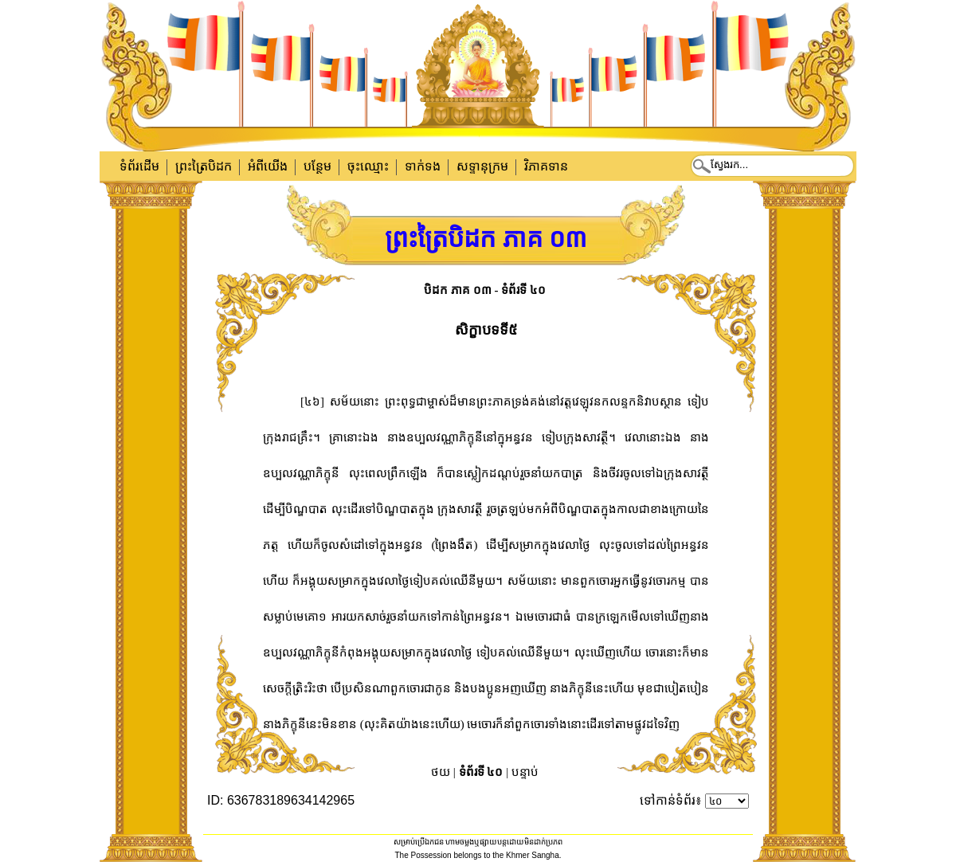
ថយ (440, 772)
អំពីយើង (268, 166)
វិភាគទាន (546, 166)
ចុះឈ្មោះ (368, 166)
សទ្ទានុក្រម (482, 166)
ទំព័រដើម (139, 166)
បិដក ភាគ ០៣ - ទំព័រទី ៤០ (485, 290)
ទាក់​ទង (423, 166)
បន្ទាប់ (525, 772)
